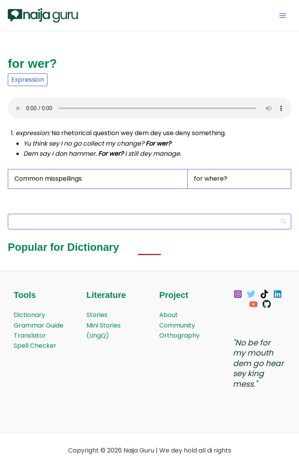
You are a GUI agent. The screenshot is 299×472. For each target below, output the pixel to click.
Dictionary (29, 314)
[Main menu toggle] (282, 15)
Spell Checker (35, 345)
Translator (30, 335)
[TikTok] (264, 294)
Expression (27, 79)
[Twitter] (251, 294)
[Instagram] (238, 294)
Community (177, 325)
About (168, 314)
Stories (96, 314)
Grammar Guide (38, 325)
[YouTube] (253, 304)
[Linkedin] (277, 294)
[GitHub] (266, 304)
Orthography (179, 335)
